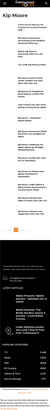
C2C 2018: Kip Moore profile (32, 65)
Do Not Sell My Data (9, 408)
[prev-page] (5, 230)
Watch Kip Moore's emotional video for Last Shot (30, 54)
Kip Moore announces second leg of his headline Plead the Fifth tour (31, 40)
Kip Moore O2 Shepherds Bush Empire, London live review (31, 94)
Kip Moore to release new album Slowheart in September (31, 174)
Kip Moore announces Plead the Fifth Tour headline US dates (32, 134)
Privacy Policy (26, 393)
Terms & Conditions (38, 389)
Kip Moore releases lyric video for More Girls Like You (32, 199)
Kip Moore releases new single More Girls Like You (31, 212)
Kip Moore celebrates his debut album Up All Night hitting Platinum (30, 147)
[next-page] (27, 230)
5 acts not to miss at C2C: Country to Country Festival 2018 (32, 27)
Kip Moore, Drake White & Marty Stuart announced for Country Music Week (32, 187)
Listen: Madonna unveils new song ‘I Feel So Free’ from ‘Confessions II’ (30, 330)
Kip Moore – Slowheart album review (29, 119)
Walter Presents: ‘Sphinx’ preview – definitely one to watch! (31, 299)
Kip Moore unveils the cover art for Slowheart (32, 159)
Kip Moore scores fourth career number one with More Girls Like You (30, 80)
